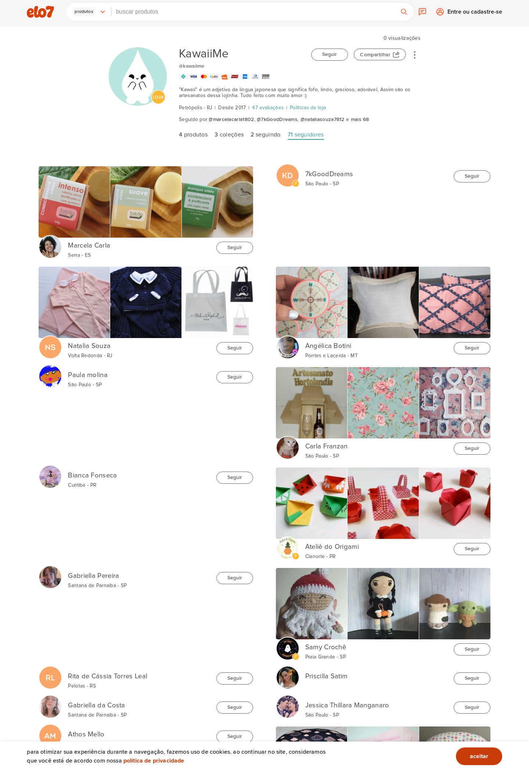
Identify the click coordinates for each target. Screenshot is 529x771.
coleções (229, 135)
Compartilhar (375, 54)
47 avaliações (268, 107)
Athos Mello (86, 734)
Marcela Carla (89, 245)
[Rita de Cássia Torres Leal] (50, 674)
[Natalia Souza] (50, 343)
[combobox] (253, 12)
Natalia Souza (89, 345)
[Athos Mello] (50, 732)
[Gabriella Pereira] (50, 573)
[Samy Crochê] (287, 645)
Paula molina (88, 375)
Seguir (329, 54)
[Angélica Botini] (287, 343)
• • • (415, 54)
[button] (88, 12)
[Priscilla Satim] (287, 674)
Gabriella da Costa (96, 705)
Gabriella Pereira (93, 575)
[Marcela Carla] (50, 243)
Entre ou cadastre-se (474, 13)
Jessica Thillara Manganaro (347, 705)
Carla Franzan (326, 446)
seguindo (265, 135)
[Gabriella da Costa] (50, 703)
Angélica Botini (328, 345)
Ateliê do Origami (332, 546)
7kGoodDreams (329, 174)
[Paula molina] (50, 373)
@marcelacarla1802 (231, 119)
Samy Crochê (325, 647)
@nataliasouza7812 (323, 119)
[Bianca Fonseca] (50, 473)
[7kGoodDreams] (287, 172)
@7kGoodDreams (277, 119)
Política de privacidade (153, 761)
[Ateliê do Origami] (287, 544)
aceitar (479, 756)
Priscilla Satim (326, 676)
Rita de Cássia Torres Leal (107, 676)
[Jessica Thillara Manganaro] (287, 703)
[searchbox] (253, 12)
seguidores (306, 135)
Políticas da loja (308, 107)
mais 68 (360, 119)
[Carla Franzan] (287, 444)
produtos (193, 135)
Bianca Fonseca (92, 475)
